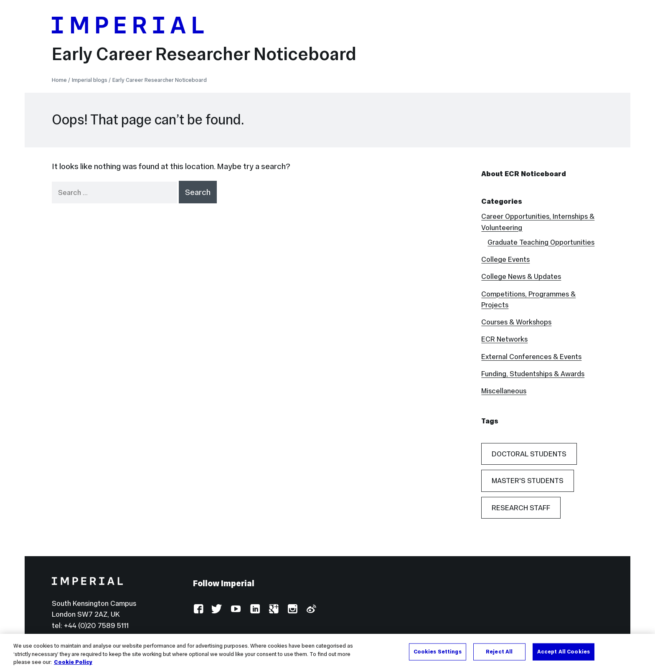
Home (59, 80)
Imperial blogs (89, 80)
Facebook (198, 609)
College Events (505, 259)
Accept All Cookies (563, 651)
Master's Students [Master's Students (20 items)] (528, 480)
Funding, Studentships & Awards (532, 373)
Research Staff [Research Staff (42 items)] (521, 507)
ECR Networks (504, 339)
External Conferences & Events (531, 356)
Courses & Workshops (516, 322)
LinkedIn (254, 609)
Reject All (499, 651)
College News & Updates (521, 276)
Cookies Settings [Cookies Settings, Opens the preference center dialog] (438, 651)
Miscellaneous (503, 390)
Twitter (217, 609)
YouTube (236, 609)
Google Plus (273, 609)
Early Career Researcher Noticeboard (204, 54)
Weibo (311, 609)
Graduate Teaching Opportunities (540, 242)
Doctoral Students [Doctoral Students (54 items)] (529, 453)
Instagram (292, 609)
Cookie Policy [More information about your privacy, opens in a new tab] (73, 662)
